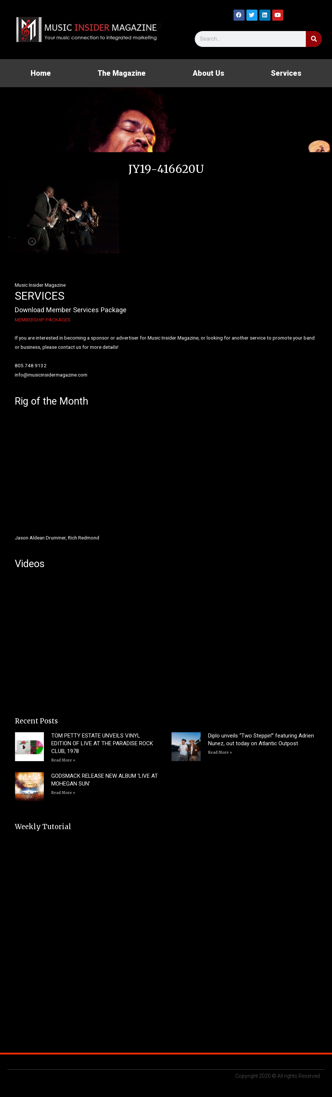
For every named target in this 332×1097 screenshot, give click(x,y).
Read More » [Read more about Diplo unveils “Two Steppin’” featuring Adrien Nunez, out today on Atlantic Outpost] (220, 752)
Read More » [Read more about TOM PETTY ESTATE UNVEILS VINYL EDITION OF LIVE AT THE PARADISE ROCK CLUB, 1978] (63, 760)
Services (286, 73)
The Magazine (121, 73)
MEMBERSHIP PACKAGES (42, 320)
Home (41, 73)
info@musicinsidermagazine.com (51, 375)
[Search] (314, 39)
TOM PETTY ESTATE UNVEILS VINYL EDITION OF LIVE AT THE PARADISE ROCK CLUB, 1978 (102, 743)
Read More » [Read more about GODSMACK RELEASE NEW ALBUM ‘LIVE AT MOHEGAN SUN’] (63, 792)
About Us (208, 73)
